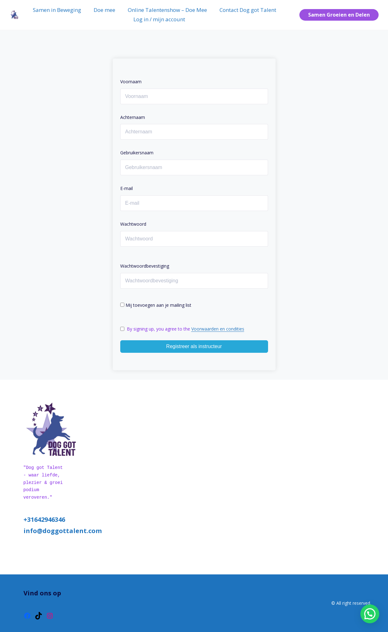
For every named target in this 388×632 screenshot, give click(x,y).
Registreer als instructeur (194, 346)
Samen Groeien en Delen (339, 14)
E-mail (126, 188)
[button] (369, 613)
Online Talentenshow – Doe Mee (167, 9)
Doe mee (104, 9)
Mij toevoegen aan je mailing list (155, 305)
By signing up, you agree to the (185, 329)
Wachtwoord (133, 224)
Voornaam (131, 82)
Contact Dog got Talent (248, 9)
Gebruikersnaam (136, 153)
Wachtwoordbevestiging (144, 266)
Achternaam (132, 117)
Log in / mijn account (159, 19)
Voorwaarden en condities (217, 329)
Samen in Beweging (57, 9)
